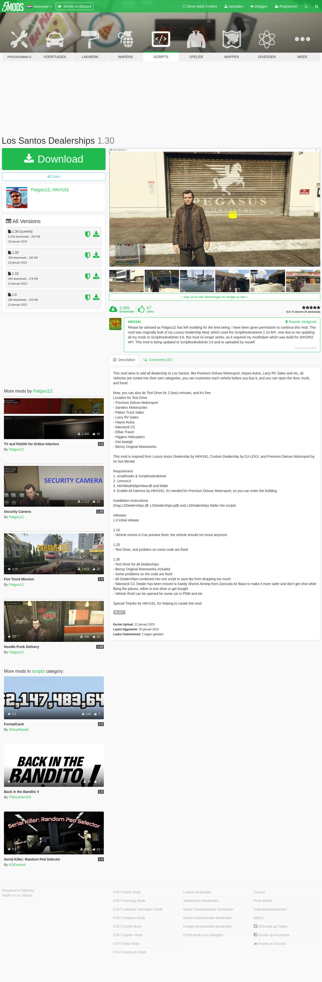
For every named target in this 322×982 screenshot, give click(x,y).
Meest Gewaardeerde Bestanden (208, 909)
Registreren (286, 6)
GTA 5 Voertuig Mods (129, 901)
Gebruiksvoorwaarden (270, 909)
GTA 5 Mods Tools (127, 892)
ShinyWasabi (19, 729)
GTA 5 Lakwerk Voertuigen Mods (138, 909)
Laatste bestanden (197, 892)
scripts (38, 671)
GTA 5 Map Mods (126, 944)
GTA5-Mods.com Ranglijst (203, 935)
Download (53, 159)
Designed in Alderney (18, 890)
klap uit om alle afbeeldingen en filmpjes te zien (214, 297)
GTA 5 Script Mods (127, 926)
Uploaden (233, 6)
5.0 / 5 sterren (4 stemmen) (303, 312)
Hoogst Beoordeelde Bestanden (207, 926)
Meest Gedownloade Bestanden (207, 918)
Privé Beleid (263, 901)
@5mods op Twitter (271, 926)
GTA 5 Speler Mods (128, 935)
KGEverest (17, 865)
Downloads (127, 311)
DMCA (259, 918)
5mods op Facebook (271, 935)
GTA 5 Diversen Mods (129, 952)
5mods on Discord (270, 944)
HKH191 (134, 322)
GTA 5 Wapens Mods (129, 918)
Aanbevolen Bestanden (201, 901)
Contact (259, 892)
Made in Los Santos (17, 895)
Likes (150, 311)
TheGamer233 (20, 797)
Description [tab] (124, 360)
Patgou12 (42, 391)
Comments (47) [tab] (157, 360)
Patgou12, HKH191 (50, 189)
